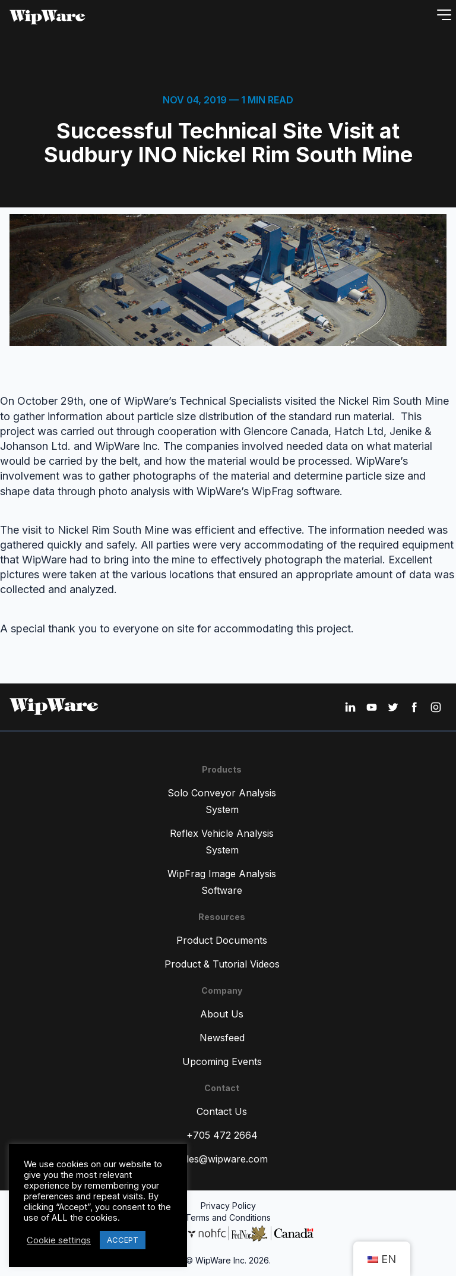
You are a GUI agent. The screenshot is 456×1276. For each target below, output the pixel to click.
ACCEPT (122, 1240)
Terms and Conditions (228, 1217)
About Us (221, 1014)
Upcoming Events (222, 1061)
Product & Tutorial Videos (222, 964)
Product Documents (221, 940)
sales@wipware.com (222, 1159)
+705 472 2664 (222, 1135)
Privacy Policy (228, 1206)
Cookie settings (59, 1240)
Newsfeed (222, 1038)
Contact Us (222, 1111)
